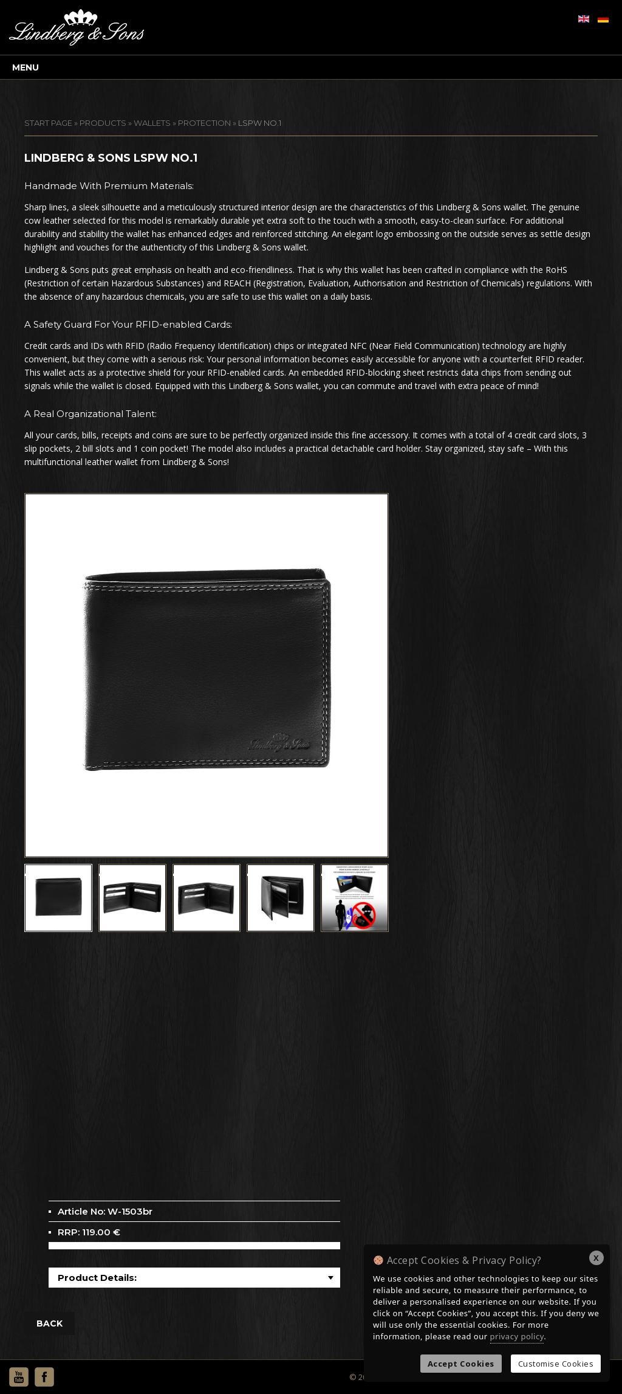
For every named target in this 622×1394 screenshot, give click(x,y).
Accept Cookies (461, 1363)
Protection (204, 123)
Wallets (152, 123)
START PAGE (48, 123)
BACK (49, 1323)
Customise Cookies (556, 1363)
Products (103, 123)
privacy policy (517, 1336)
